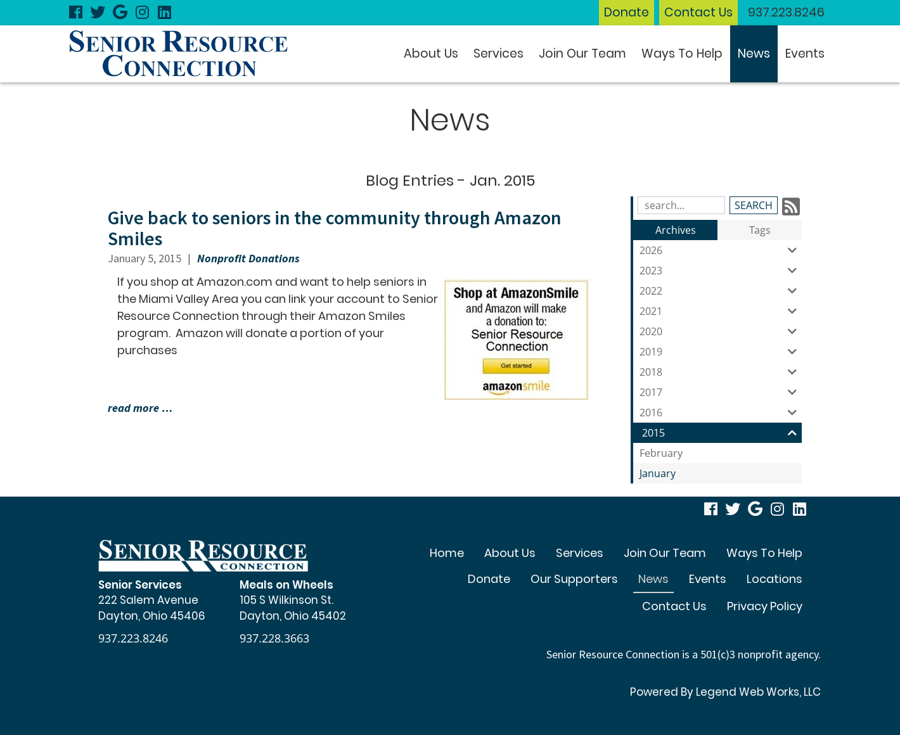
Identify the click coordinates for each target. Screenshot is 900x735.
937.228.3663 (274, 638)
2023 (721, 270)
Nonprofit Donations (248, 258)
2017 (721, 392)
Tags (760, 230)
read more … (140, 407)
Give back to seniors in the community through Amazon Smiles (335, 227)
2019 (721, 352)
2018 (721, 372)
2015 (722, 433)
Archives (675, 230)
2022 (721, 291)
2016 (721, 412)
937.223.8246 (786, 12)
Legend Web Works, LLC (758, 692)
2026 (721, 250)
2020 (721, 331)
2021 (721, 311)
